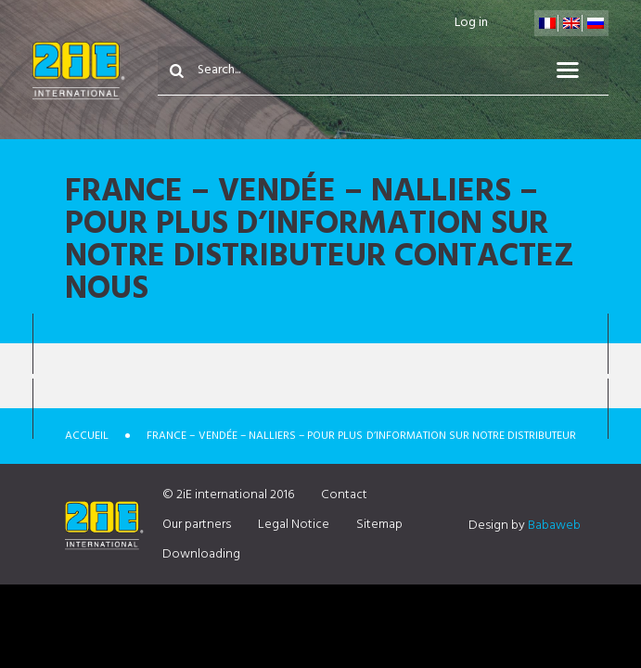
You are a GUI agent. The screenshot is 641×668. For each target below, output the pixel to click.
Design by (524, 525)
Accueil (87, 436)
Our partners (196, 524)
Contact (344, 495)
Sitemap (379, 524)
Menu (579, 70)
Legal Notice (293, 524)
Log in (471, 22)
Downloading (201, 554)
